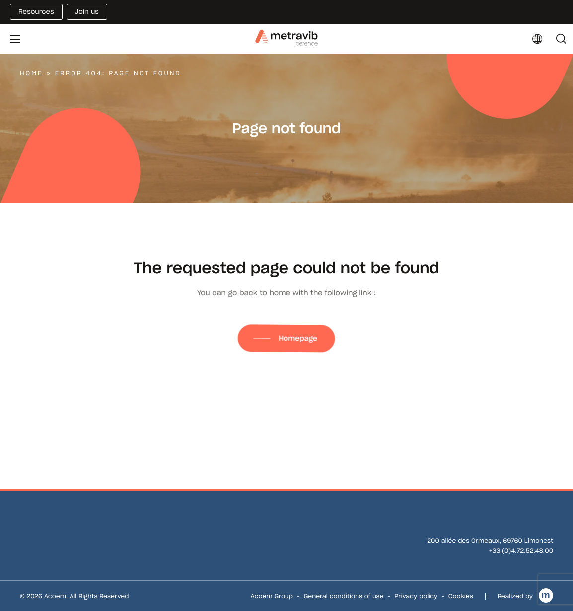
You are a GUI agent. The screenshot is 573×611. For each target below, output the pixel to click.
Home (31, 73)
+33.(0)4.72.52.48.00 (521, 551)
